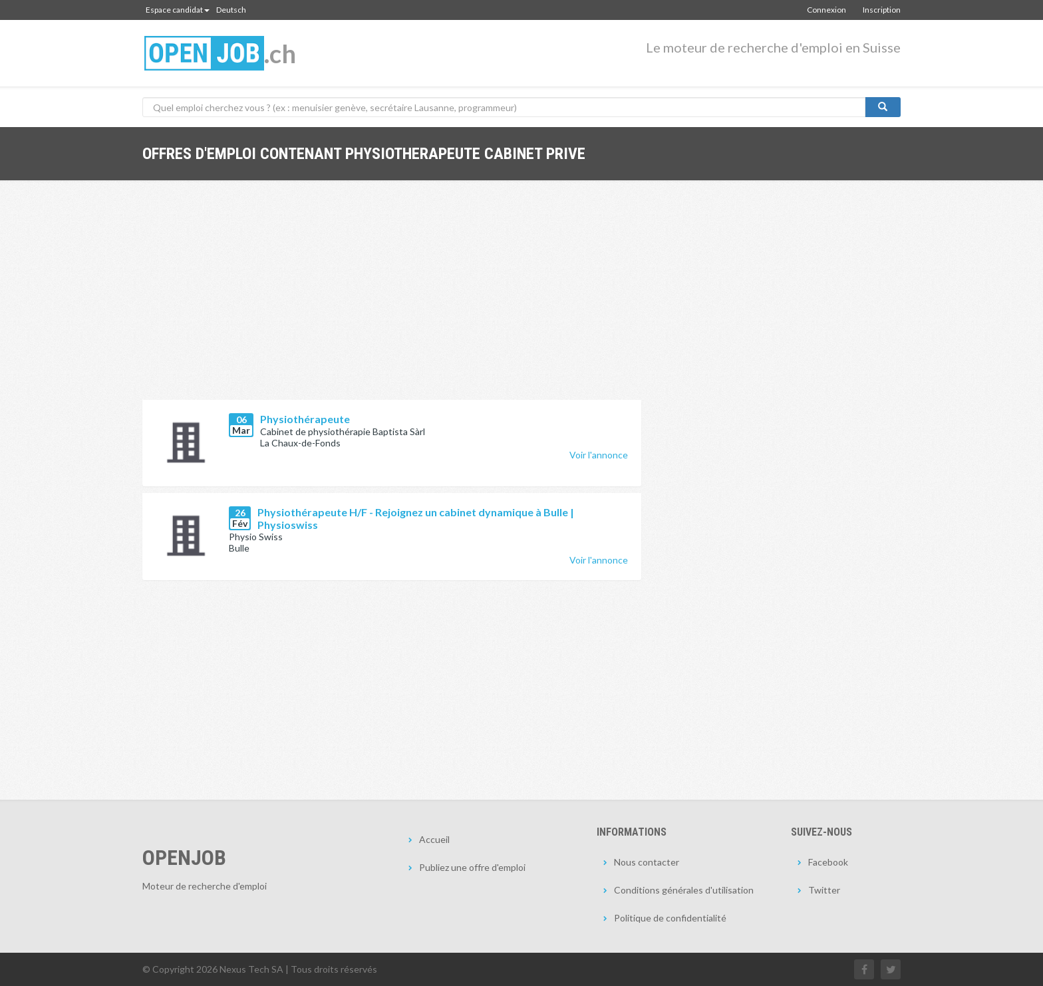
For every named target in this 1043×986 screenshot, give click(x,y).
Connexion (826, 10)
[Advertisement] (391, 300)
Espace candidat (178, 10)
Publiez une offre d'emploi (472, 867)
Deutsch (231, 10)
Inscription (882, 10)
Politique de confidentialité (670, 917)
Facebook (828, 862)
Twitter (824, 890)
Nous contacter (646, 862)
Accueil (434, 839)
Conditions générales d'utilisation (684, 890)
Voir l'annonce (598, 454)
